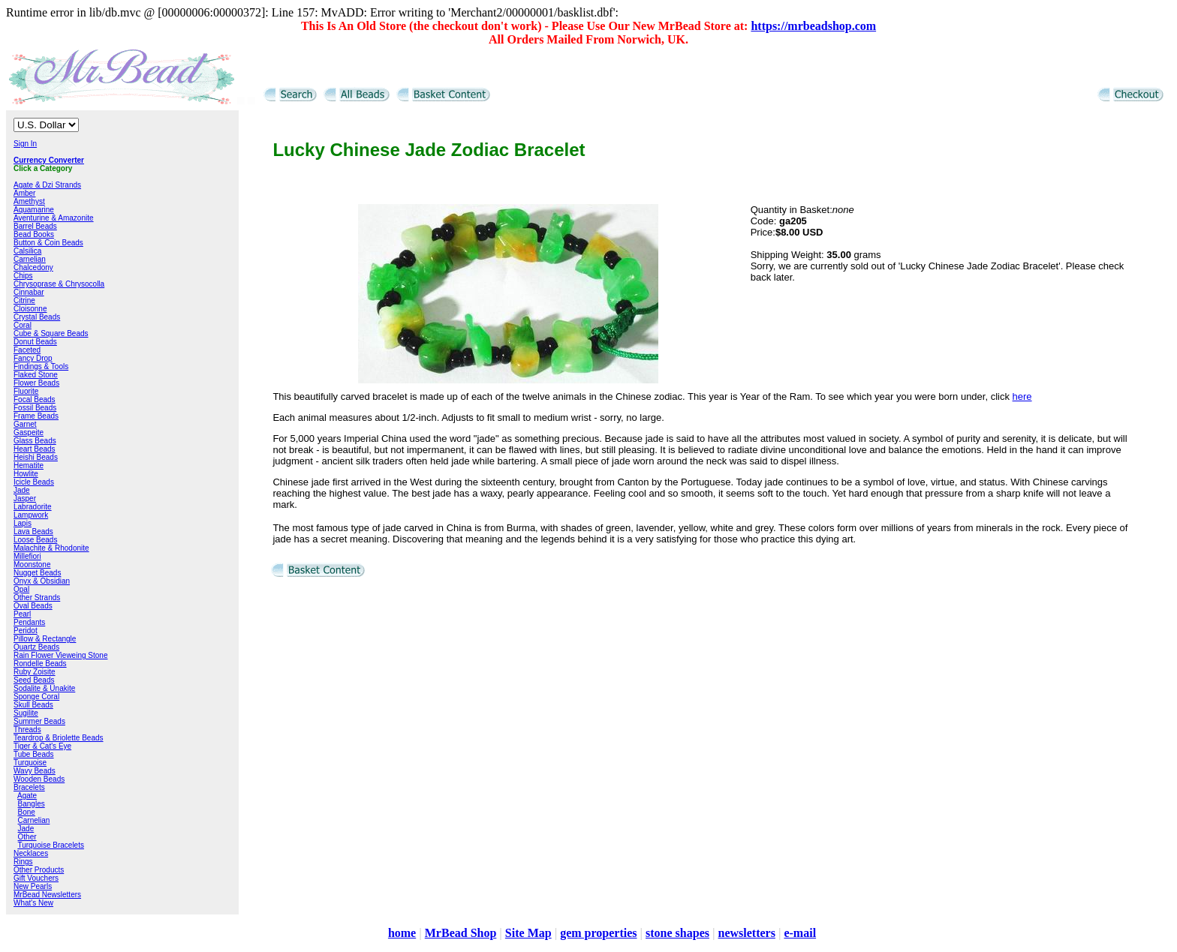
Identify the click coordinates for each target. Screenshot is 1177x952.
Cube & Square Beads (51, 333)
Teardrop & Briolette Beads (59, 738)
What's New (33, 903)
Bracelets (29, 787)
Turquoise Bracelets (50, 845)
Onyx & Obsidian (42, 581)
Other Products (39, 870)
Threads (27, 729)
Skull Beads (33, 705)
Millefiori (27, 556)
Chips (23, 276)
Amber (24, 193)
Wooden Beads (39, 779)
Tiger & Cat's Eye (42, 746)
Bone (26, 812)
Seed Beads (34, 680)
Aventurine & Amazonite (54, 218)
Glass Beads (35, 441)
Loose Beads (35, 540)
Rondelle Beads (40, 663)
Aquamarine (34, 210)
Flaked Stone (36, 375)
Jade (22, 490)
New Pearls (33, 886)
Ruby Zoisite (35, 672)
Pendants (29, 622)
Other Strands (37, 597)
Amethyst (29, 201)
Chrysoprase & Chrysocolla (59, 284)
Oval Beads (33, 606)
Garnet (25, 424)
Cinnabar (29, 292)
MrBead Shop (461, 932)
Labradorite (33, 507)
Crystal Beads (37, 317)
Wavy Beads (35, 771)
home (402, 932)
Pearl (22, 614)
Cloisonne (30, 309)
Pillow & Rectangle (45, 639)
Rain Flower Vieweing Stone (60, 655)
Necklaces (31, 853)
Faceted (27, 350)
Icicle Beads (34, 482)
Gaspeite (29, 432)
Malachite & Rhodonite (51, 548)
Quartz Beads (36, 647)
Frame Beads (36, 416)
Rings (23, 861)
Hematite (29, 465)
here (1022, 396)
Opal (21, 589)
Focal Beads (35, 399)
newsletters (746, 932)
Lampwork (31, 515)
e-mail (800, 932)
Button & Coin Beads (48, 243)
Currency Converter (49, 160)
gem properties (598, 932)
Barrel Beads (35, 226)
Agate (27, 795)
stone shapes (677, 932)
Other (27, 837)
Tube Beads (34, 754)
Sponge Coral (36, 696)
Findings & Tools (41, 366)
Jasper (25, 498)
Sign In (25, 144)
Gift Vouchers (36, 878)
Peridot (26, 630)
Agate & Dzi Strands (47, 185)
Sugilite (26, 713)
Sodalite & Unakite (44, 688)
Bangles (31, 804)
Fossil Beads (35, 408)
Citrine (24, 300)
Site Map (528, 932)
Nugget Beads (37, 573)
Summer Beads (39, 721)
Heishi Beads (36, 457)
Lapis (23, 523)
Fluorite (26, 391)
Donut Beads (35, 342)
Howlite (26, 474)
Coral (23, 325)
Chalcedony (33, 267)
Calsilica (27, 251)
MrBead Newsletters (47, 894)
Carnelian (30, 259)
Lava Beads (33, 531)
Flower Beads (36, 383)
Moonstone (32, 564)
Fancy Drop (33, 358)
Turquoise (30, 762)
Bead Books (34, 234)
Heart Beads (35, 449)
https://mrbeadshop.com (813, 26)
